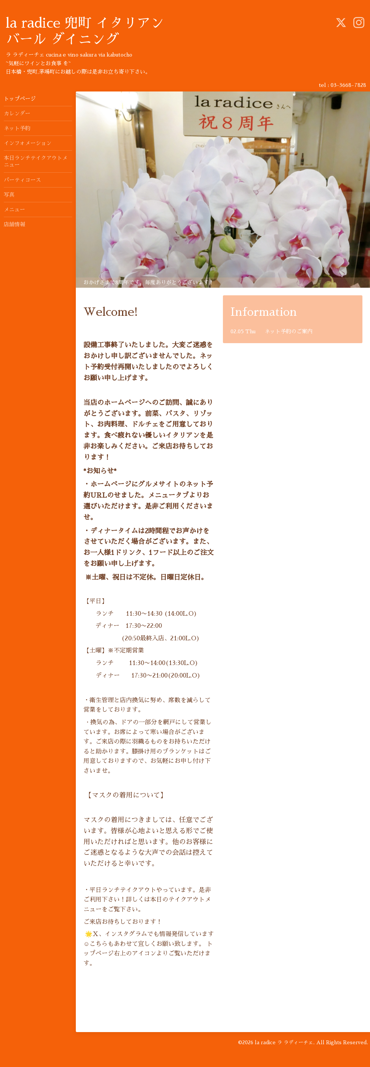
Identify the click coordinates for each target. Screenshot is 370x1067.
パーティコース (22, 180)
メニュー (14, 209)
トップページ (20, 98)
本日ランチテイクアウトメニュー (35, 161)
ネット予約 (17, 128)
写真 (9, 194)
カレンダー (17, 113)
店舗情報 (14, 224)
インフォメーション (28, 143)
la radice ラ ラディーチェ (284, 1042)
